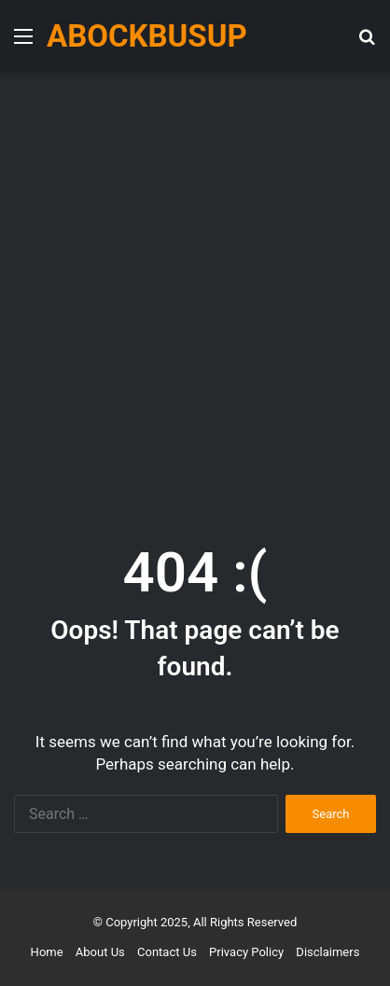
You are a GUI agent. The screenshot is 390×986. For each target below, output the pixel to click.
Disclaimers (327, 952)
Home (47, 952)
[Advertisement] (195, 286)
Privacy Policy (246, 952)
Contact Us (167, 952)
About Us (100, 952)
